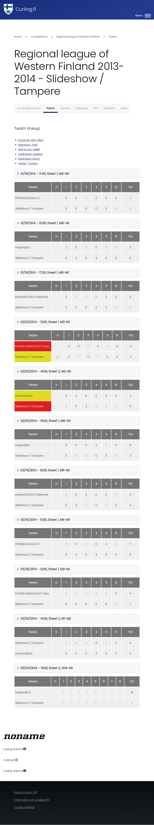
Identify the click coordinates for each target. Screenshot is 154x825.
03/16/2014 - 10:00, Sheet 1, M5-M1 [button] (45, 470)
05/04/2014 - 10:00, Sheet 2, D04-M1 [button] (47, 668)
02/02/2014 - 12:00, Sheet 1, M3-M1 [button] (45, 322)
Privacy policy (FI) (25, 792)
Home (18, 36)
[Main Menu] (142, 15)
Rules (124, 108)
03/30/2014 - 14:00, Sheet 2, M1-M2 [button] (46, 618)
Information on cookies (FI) (32, 800)
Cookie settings (24, 807)
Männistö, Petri (28, 145)
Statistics (109, 108)
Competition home (29, 108)
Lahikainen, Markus (30, 154)
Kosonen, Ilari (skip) (31, 140)
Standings (81, 108)
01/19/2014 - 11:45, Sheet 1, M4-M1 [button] (45, 173)
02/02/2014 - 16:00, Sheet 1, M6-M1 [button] (46, 421)
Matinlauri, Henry (29, 159)
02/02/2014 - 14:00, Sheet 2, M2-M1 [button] (46, 371)
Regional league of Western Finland (78, 36)
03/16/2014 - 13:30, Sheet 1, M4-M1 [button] (45, 520)
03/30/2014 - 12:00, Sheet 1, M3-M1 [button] (45, 569)
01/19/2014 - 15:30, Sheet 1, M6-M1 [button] (45, 223)
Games (65, 108)
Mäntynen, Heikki (29, 149)
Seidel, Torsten (28, 163)
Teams (113, 36)
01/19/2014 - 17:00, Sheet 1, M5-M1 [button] (45, 272)
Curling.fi (26, 9)
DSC (95, 108)
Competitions (39, 36)
